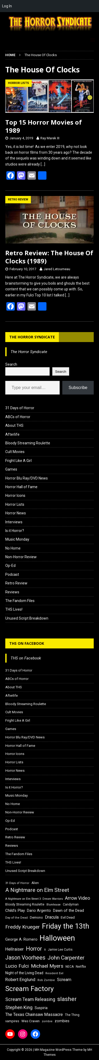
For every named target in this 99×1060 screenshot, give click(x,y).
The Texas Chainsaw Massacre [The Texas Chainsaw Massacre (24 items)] (34, 1014)
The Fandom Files (20, 601)
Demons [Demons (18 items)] (36, 917)
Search (11, 364)
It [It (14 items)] (45, 949)
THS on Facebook (26, 643)
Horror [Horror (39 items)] (34, 948)
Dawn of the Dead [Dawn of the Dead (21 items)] (68, 910)
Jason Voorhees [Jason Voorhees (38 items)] (25, 957)
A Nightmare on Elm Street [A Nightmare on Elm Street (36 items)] (37, 890)
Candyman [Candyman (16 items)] (71, 904)
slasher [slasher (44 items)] (67, 999)
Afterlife (12, 434)
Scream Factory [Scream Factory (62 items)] (29, 988)
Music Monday (17, 539)
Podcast (12, 574)
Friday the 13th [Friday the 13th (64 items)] (65, 926)
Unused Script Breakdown (26, 618)
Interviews (13, 522)
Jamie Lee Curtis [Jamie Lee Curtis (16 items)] (60, 949)
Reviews (12, 592)
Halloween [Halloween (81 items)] (57, 938)
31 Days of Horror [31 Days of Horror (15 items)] (17, 883)
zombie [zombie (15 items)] (47, 1021)
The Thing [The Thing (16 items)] (72, 1015)
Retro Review (16, 583)
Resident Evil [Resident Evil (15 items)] (54, 973)
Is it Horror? (14, 531)
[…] (43, 164)
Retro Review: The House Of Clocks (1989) (49, 256)
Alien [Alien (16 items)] (35, 883)
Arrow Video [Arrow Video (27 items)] (77, 898)
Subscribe (78, 387)
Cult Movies (15, 452)
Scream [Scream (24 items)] (64, 979)
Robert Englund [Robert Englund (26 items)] (20, 979)
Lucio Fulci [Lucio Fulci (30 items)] (17, 966)
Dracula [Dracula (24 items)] (52, 917)
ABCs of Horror (17, 417)
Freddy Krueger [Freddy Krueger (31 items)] (22, 927)
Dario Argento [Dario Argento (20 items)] (39, 910)
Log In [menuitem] (7, 6)
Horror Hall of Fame (21, 487)
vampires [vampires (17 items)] (12, 1021)
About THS (14, 425)
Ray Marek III (49, 138)
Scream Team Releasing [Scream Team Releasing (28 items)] (30, 999)
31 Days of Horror (19, 408)
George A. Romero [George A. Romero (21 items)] (21, 939)
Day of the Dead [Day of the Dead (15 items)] (16, 917)
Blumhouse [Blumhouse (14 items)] (53, 904)
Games (11, 469)
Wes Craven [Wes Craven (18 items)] (30, 1021)
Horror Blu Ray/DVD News (26, 478)
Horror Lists (14, 504)
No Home (13, 548)
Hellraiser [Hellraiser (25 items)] (14, 949)
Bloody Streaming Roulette (27, 443)
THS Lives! (13, 609)
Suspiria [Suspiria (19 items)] (41, 1008)
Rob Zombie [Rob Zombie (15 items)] (46, 980)
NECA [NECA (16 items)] (69, 966)
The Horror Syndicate (32, 336)
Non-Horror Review (21, 557)
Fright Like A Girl (18, 461)
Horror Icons (15, 495)
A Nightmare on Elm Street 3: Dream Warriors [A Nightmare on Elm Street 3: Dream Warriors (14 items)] (34, 899)
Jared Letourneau (57, 269)
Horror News (15, 513)
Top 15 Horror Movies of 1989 (43, 126)
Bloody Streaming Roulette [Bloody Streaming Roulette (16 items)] (24, 904)
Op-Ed (10, 565)
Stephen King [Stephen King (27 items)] (18, 1007)
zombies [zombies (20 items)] (62, 1021)
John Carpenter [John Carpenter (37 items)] (66, 958)
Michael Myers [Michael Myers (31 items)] (47, 966)
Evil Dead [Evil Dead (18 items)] (68, 917)
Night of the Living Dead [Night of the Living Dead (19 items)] (24, 973)
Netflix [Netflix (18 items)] (81, 966)
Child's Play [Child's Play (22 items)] (15, 910)
